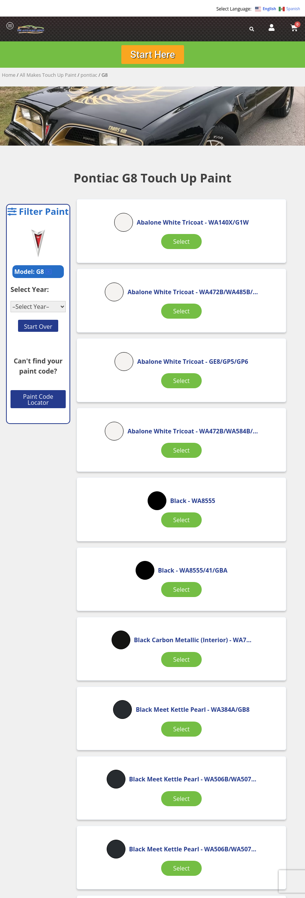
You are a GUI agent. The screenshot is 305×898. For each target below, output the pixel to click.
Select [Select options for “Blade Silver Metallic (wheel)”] (114, 660)
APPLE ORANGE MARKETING (246, 891)
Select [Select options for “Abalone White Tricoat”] (114, 276)
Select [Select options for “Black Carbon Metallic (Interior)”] (114, 470)
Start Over (38, 329)
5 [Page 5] (218, 685)
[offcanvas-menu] (10, 26)
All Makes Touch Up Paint (48, 77)
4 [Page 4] (199, 685)
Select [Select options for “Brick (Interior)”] (188, 651)
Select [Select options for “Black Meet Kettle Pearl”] (188, 466)
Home (8, 77)
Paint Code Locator (38, 402)
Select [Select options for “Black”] (188, 362)
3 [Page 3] (179, 685)
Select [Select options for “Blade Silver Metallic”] (263, 560)
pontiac (89, 77)
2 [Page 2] (160, 685)
